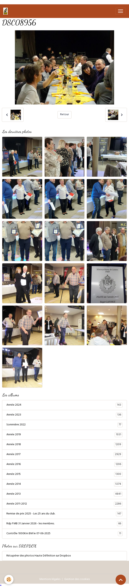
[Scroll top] (121, 580)
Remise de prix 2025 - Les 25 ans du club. (64, 514)
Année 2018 (64, 445)
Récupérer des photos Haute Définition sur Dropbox (38, 556)
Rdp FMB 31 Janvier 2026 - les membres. (64, 524)
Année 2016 (64, 464)
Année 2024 (64, 405)
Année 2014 (64, 484)
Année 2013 (64, 494)
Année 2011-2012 (64, 504)
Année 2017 (64, 455)
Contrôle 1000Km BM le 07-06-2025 (64, 534)
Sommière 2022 (64, 425)
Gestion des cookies (77, 579)
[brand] (6, 11)
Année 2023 (64, 415)
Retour (64, 114)
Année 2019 (64, 435)
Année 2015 (64, 474)
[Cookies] (8, 579)
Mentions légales (49, 579)
